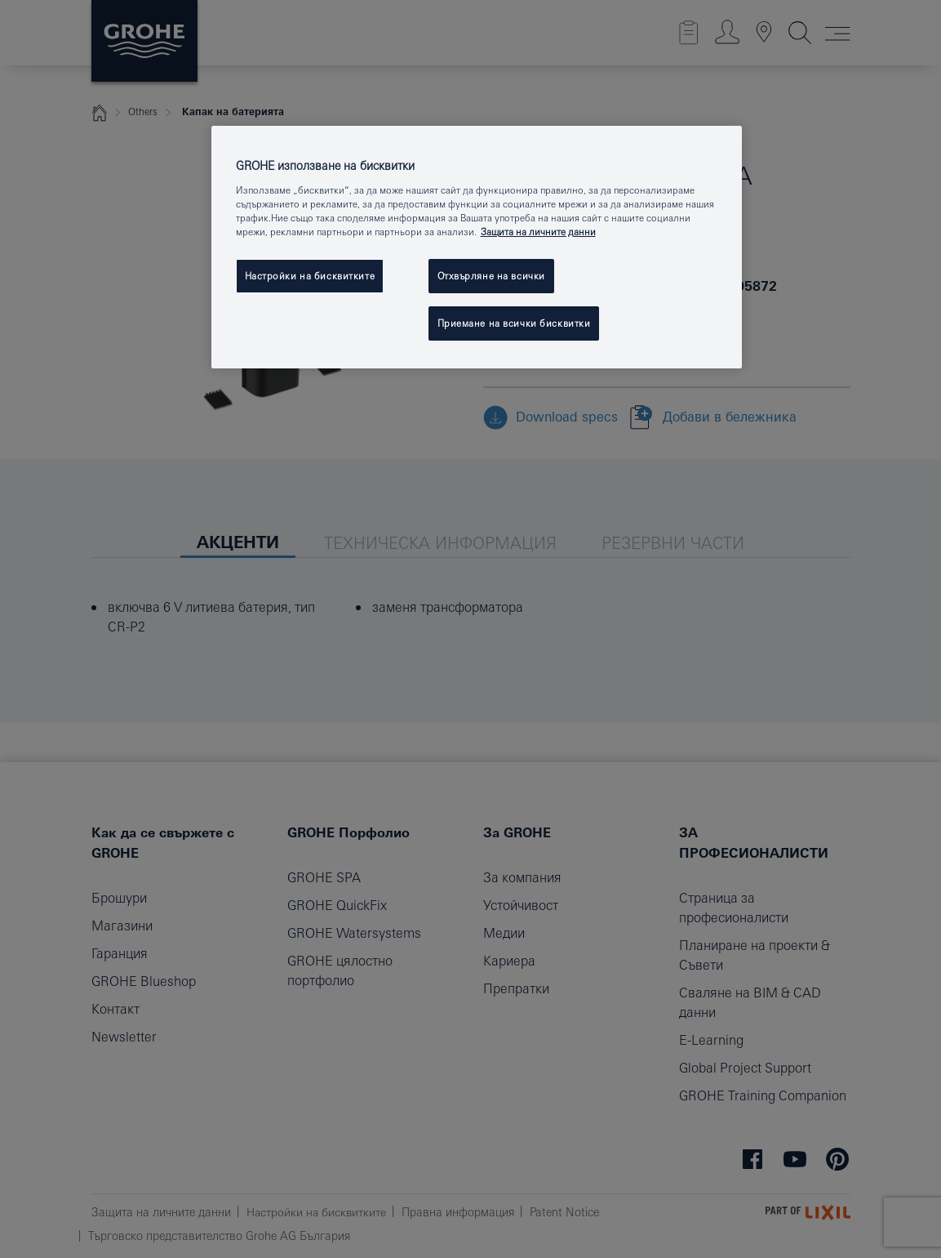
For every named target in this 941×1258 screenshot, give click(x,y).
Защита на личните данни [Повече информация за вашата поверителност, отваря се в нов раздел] (538, 231)
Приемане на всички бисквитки (514, 323)
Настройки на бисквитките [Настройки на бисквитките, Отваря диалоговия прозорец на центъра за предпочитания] (310, 275)
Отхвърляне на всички (491, 275)
